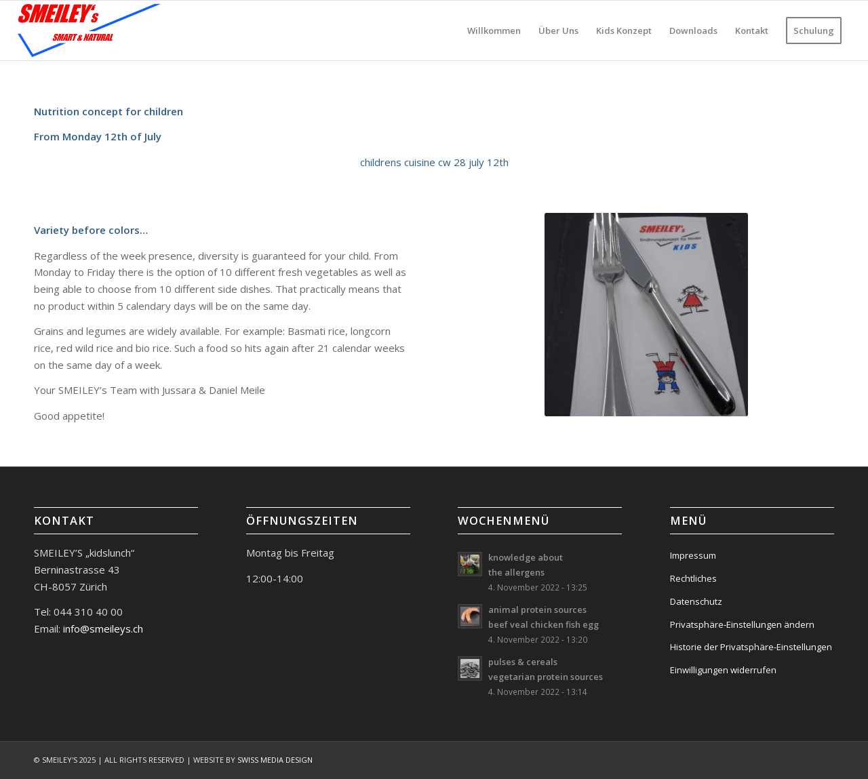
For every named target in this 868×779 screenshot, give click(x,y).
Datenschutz (696, 601)
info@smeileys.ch (101, 628)
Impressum (693, 555)
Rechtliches (693, 578)
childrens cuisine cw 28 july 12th (434, 162)
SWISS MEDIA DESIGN (275, 760)
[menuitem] (494, 30)
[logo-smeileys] (89, 30)
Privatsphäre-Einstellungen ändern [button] (742, 624)
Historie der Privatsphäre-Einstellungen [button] (751, 647)
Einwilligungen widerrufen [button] (723, 670)
